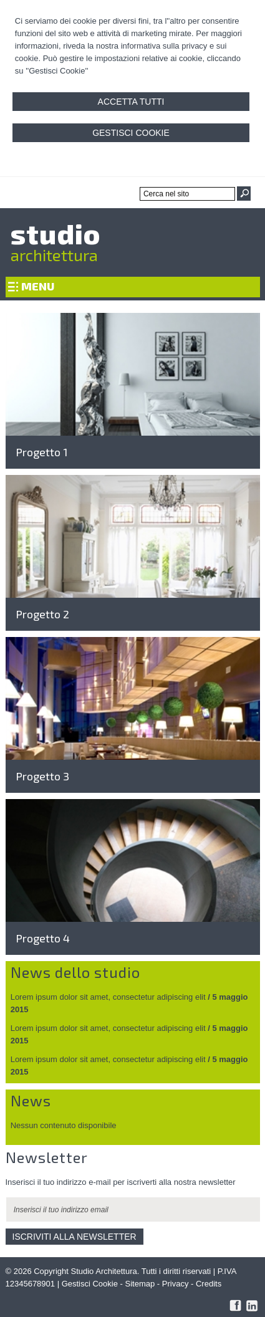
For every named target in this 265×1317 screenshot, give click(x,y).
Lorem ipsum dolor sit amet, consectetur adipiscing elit (108, 997)
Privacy (175, 1283)
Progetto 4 (43, 938)
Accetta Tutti (131, 102)
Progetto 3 (42, 776)
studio (55, 233)
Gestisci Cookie (131, 133)
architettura (54, 254)
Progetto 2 (42, 614)
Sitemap (140, 1283)
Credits (208, 1283)
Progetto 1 (42, 452)
